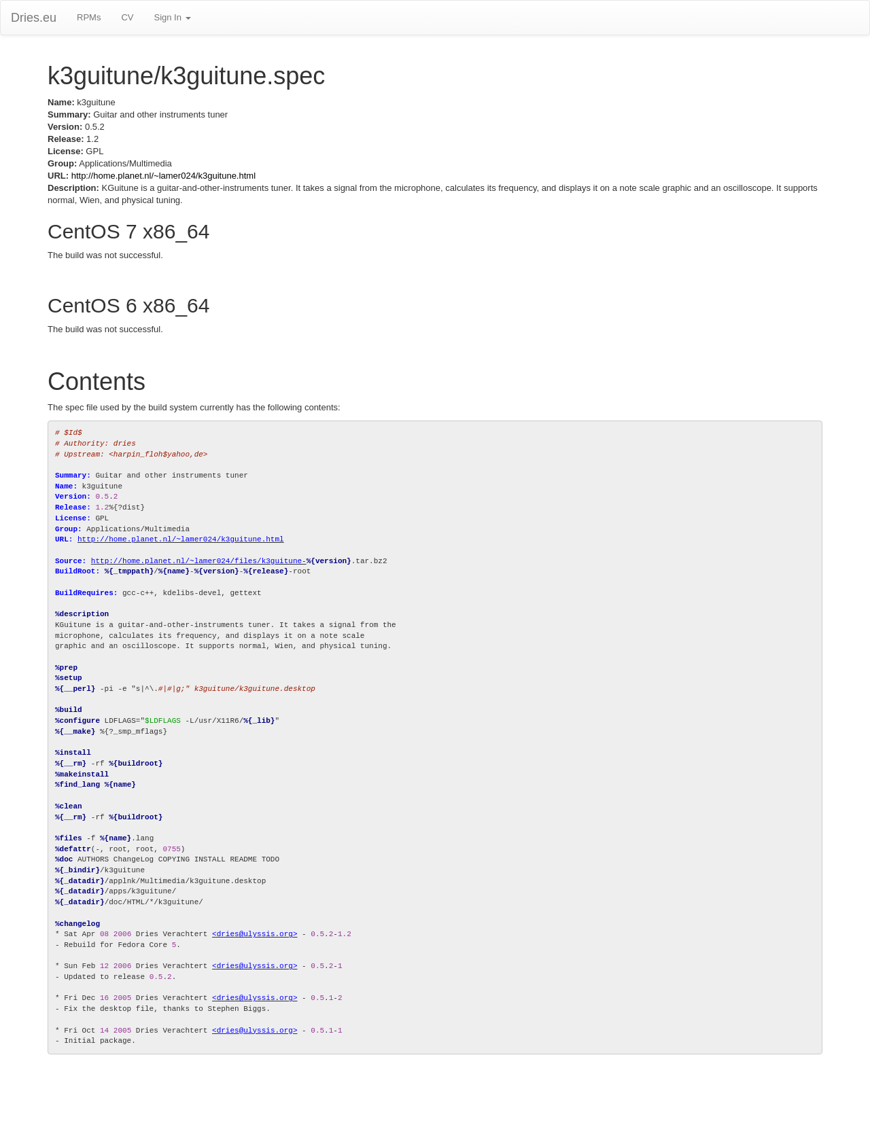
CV (127, 17)
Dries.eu (33, 17)
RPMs (89, 17)
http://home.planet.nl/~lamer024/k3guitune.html (163, 176)
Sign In (172, 17)
